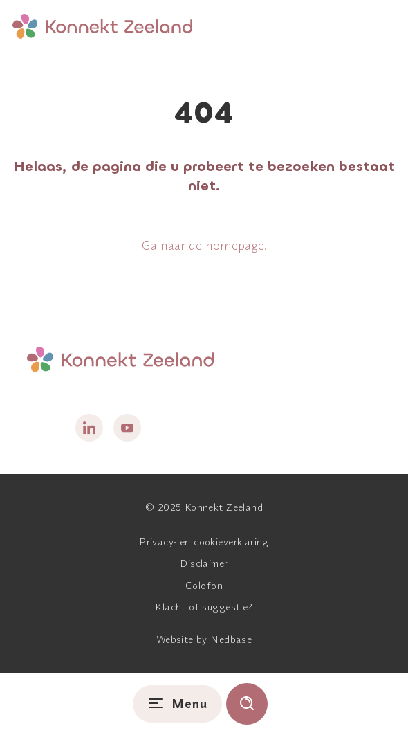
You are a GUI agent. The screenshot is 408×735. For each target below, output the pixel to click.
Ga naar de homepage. (204, 245)
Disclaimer (204, 563)
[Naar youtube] (127, 428)
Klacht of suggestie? (203, 607)
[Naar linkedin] (89, 428)
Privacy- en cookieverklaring (204, 542)
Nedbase (231, 639)
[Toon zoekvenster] (247, 704)
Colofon (204, 585)
